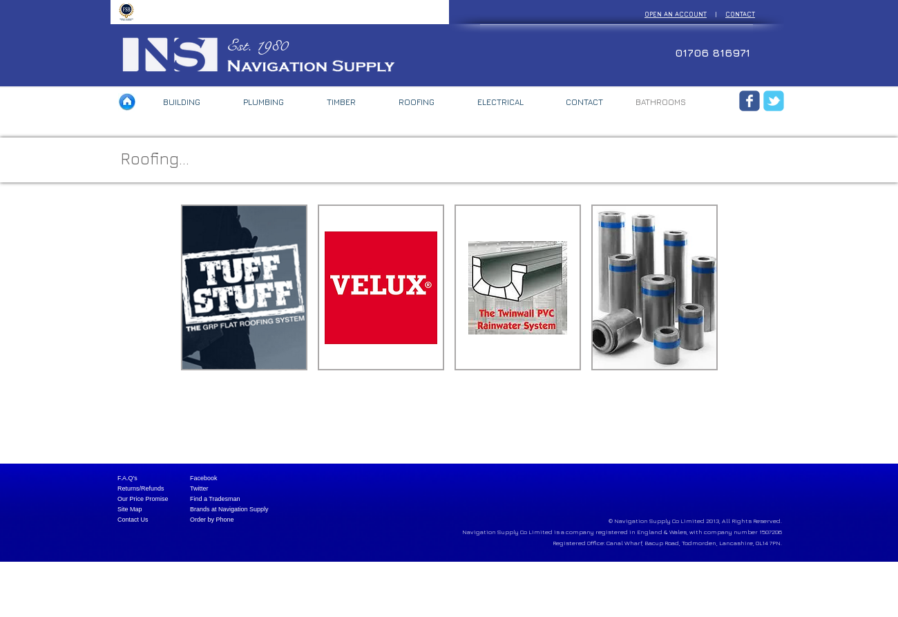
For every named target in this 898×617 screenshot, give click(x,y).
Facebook (204, 478)
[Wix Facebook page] (749, 101)
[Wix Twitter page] (773, 101)
